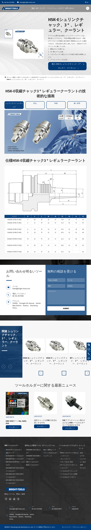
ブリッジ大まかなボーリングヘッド (50, 454)
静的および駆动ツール (33, 445)
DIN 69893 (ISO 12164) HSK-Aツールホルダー (15, 469)
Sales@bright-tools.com (26, 2)
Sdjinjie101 (75, 509)
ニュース (83, 459)
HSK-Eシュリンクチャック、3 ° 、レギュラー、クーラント (25, 81)
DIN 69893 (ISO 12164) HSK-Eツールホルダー (15, 481)
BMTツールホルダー (32, 462)
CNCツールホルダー (23, 79)
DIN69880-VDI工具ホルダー (33, 451)
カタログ (61, 8)
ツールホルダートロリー (68, 477)
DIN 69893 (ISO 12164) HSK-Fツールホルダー (15, 475)
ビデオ (82, 456)
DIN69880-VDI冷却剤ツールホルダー (33, 457)
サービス (43, 8)
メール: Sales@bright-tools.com (21, 287)
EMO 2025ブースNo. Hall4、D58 (17, 422)
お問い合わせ (69, 8)
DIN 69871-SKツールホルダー (15, 459)
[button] (3, 368)
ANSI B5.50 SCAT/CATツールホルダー (15, 463)
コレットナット (65, 459)
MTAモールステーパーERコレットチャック (69, 454)
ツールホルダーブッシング (68, 471)
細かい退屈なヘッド (49, 450)
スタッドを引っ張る (66, 462)
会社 (37, 8)
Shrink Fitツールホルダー (40, 79)
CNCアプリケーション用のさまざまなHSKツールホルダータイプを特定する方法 (73, 422)
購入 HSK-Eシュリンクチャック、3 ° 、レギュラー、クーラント (68, 66)
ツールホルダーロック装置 (68, 474)
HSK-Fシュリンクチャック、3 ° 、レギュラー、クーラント (57, 362)
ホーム (9, 79)
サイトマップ (66, 527)
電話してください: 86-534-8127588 (19, 295)
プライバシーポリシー (79, 527)
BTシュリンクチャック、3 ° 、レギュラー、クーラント (80, 362)
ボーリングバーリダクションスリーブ (68, 466)
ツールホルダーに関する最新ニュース (45, 385)
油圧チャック (10, 453)
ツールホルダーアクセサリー (68, 446)
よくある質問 (83, 463)
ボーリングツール (48, 445)
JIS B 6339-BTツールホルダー (15, 456)
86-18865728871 (57, 509)
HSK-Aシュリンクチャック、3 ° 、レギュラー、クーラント (34, 362)
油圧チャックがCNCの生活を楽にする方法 (45, 421)
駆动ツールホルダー (32, 465)
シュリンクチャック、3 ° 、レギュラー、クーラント (66, 79)
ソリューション (51, 8)
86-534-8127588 (8, 2)
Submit (66, 308)
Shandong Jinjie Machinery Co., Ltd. (22, 527)
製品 (33, 8)
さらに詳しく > (13, 427)
